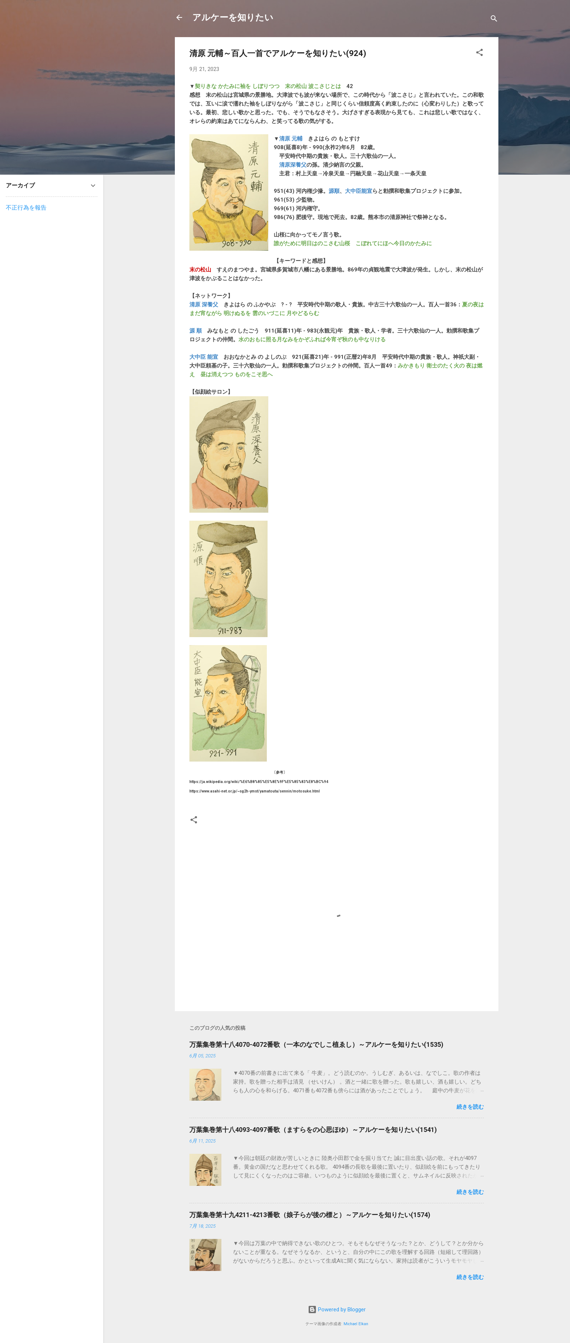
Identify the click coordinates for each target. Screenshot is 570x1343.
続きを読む (470, 1107)
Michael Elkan (356, 1324)
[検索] (494, 20)
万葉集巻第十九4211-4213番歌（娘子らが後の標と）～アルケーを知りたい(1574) (309, 1215)
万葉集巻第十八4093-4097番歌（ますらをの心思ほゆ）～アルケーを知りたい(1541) (313, 1129)
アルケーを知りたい (232, 17)
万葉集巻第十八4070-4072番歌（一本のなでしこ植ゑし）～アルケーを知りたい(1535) (316, 1044)
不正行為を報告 (26, 207)
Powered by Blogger (337, 1309)
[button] (479, 53)
